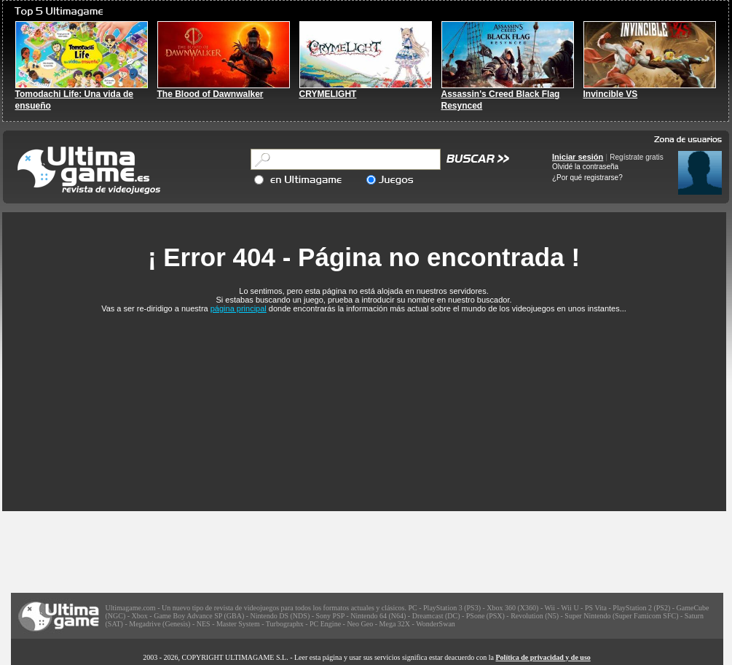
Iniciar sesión (577, 156)
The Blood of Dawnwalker (210, 94)
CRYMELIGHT (328, 94)
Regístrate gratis (636, 157)
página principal (238, 308)
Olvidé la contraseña (585, 167)
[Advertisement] (364, 404)
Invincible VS (610, 94)
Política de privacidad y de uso (543, 657)
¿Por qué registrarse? (587, 178)
